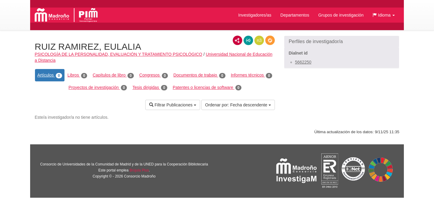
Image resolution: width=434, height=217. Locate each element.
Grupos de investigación (340, 15)
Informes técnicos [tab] (251, 75)
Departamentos (294, 15)
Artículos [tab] (49, 75)
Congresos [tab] (153, 75)
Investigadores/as (255, 15)
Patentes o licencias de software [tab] (207, 87)
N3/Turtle (259, 40)
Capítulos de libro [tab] (113, 75)
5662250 (303, 62)
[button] (383, 15)
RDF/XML (237, 40)
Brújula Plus (139, 170)
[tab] (341, 41)
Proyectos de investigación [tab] (97, 87)
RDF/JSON (270, 40)
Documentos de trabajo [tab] (199, 75)
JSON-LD (248, 40)
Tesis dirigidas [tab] (149, 87)
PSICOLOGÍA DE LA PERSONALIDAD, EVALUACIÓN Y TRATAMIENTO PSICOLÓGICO (118, 54)
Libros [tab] (77, 75)
